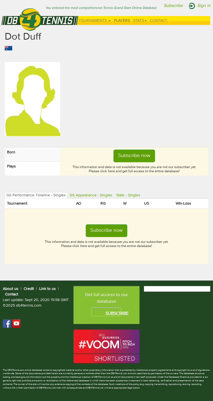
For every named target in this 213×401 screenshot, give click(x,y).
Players (122, 20)
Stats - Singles (128, 195)
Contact (158, 20)
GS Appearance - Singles (91, 195)
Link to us (47, 289)
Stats (140, 20)
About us (10, 289)
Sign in (204, 6)
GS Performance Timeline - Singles (36, 195)
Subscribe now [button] (134, 155)
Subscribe (173, 6)
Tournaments (94, 20)
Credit (29, 289)
